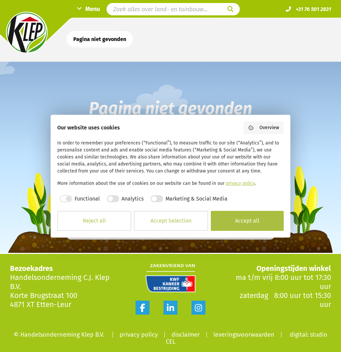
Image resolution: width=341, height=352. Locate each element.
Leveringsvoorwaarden (243, 334)
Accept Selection (171, 221)
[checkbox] (78, 199)
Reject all (94, 221)
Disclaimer (185, 334)
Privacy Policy (139, 334)
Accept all (247, 221)
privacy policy (240, 183)
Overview (263, 128)
